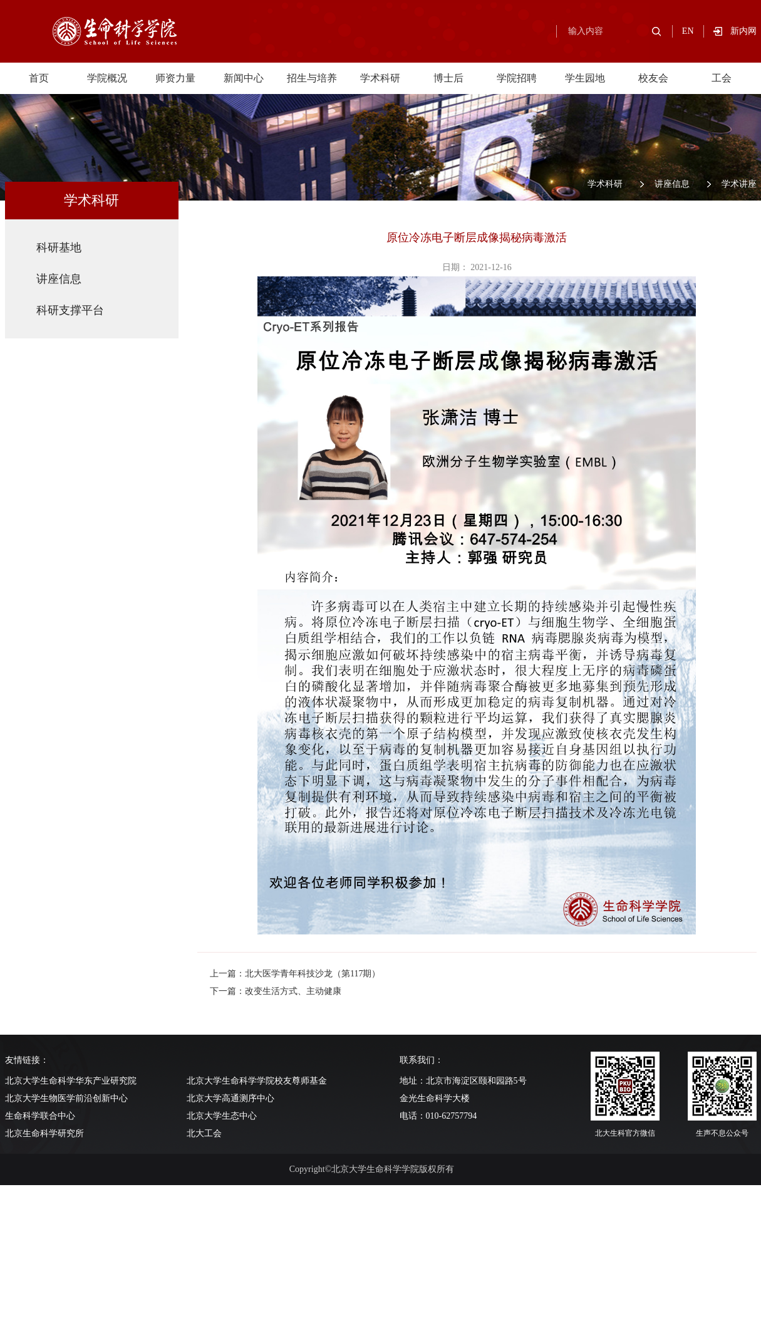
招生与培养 (312, 78)
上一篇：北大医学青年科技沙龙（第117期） (295, 973)
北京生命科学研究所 (44, 1133)
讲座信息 (672, 184)
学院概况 (107, 78)
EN (688, 31)
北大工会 (204, 1133)
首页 (39, 78)
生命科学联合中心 (40, 1116)
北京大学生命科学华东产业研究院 (71, 1080)
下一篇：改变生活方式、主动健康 (275, 991)
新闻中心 (244, 78)
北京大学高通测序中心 (230, 1098)
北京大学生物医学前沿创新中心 (66, 1098)
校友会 (653, 78)
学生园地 (585, 78)
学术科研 (380, 78)
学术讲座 (739, 184)
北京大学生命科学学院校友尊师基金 (257, 1080)
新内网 (743, 31)
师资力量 (175, 78)
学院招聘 (517, 78)
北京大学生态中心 (222, 1116)
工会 (722, 78)
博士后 (448, 78)
